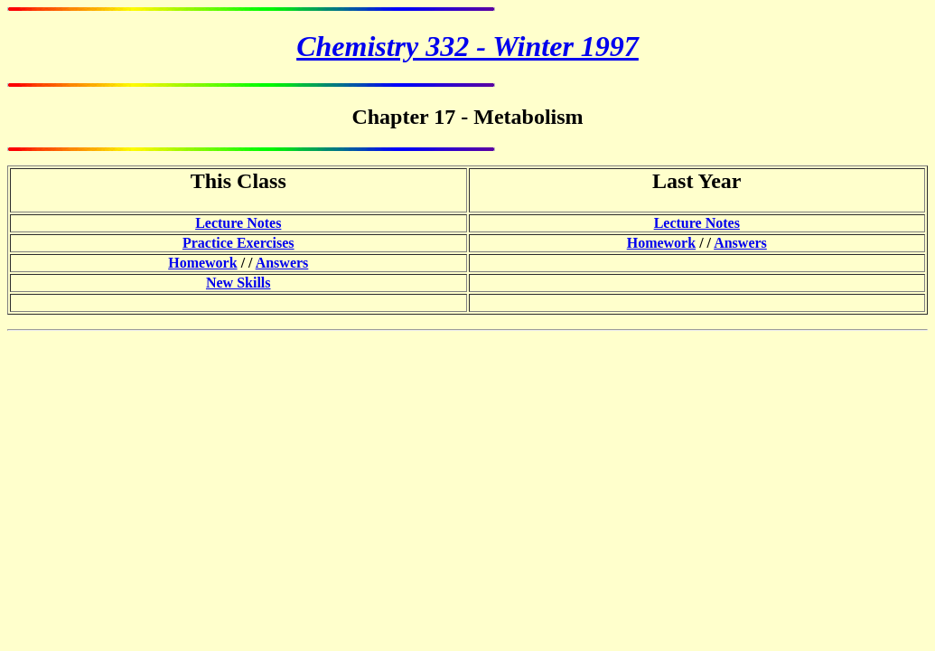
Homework (661, 242)
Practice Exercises (238, 242)
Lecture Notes (238, 223)
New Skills (238, 282)
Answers (740, 242)
